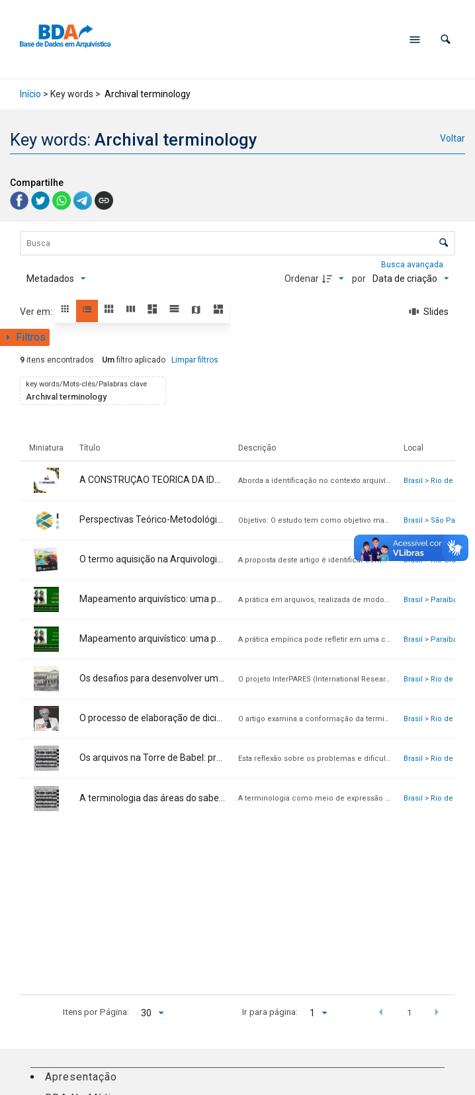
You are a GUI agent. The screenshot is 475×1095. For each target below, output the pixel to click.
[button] (445, 39)
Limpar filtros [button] (194, 360)
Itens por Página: (96, 1011)
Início (30, 94)
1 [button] (409, 1012)
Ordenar (301, 278)
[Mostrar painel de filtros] (25, 337)
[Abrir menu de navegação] (415, 39)
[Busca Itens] (237, 243)
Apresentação (81, 1077)
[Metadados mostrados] (56, 278)
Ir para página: (270, 1011)
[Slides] (429, 312)
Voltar (452, 138)
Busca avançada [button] (413, 264)
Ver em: (37, 311)
